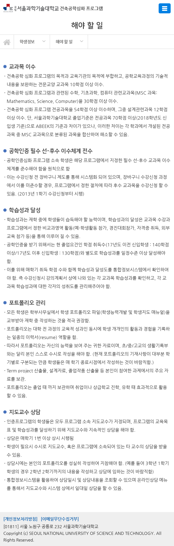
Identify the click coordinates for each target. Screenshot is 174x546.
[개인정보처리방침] (20, 519)
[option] (32, 42)
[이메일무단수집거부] (60, 519)
